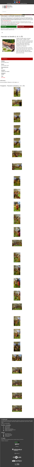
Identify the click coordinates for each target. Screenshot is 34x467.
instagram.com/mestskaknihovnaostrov (10, 429)
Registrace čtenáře (16, 3)
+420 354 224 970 (7, 426)
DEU (19, 0)
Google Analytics (5, 20)
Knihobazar (9, 3)
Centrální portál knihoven (8, 435)
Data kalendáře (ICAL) (8, 433)
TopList (10, 20)
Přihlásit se (17, 446)
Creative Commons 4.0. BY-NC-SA (18, 439)
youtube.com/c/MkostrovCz (8, 430)
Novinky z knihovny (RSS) (8, 434)
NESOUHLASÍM (21, 26)
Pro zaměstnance (7, 436)
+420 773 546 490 (7, 427)
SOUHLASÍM (3, 26)
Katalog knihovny (23, 3)
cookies (18, 23)
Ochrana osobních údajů (25, 28)
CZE (14, 0)
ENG (17, 0)
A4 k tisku (3, 77)
